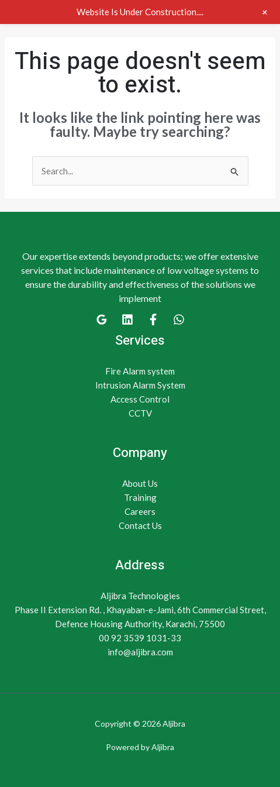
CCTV (140, 413)
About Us (140, 483)
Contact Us (140, 525)
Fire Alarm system (140, 371)
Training (140, 497)
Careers (140, 511)
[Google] (102, 319)
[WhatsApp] (179, 319)
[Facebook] (153, 319)
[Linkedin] (127, 319)
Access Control (140, 399)
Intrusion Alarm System (140, 385)
